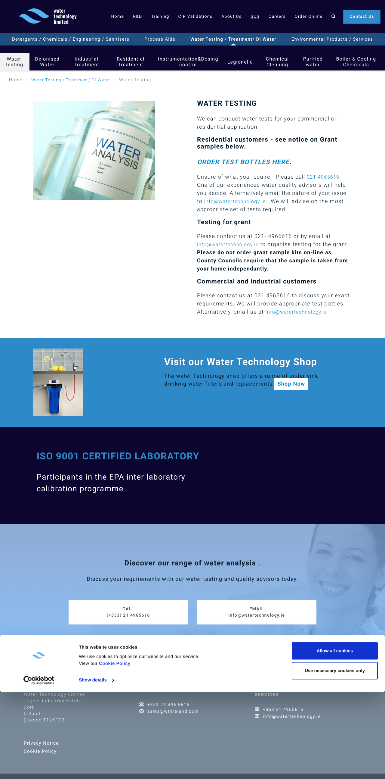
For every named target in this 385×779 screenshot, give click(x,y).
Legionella (240, 62)
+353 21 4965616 (284, 706)
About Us (231, 16)
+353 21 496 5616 (169, 701)
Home (117, 16)
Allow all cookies (335, 737)
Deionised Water (47, 61)
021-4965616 (325, 177)
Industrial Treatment (86, 61)
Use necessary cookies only (335, 757)
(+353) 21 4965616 (128, 608)
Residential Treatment (130, 61)
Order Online (308, 16)
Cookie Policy (115, 750)
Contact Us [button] (362, 16)
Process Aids (159, 39)
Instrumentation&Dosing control (188, 61)
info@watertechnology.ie (238, 201)
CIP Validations (195, 16)
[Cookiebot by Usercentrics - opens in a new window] (39, 767)
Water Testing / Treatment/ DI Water (233, 39)
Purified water (313, 61)
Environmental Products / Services (332, 39)
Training (160, 16)
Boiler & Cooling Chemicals (356, 61)
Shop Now (291, 384)
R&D (137, 16)
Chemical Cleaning (277, 61)
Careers (277, 16)
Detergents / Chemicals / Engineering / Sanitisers (70, 39)
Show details (93, 767)
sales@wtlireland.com (174, 707)
